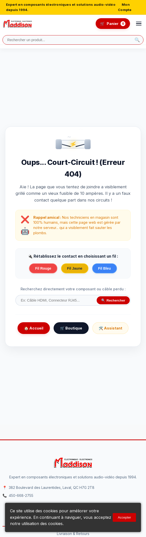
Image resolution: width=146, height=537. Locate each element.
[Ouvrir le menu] (138, 24)
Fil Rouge (43, 268)
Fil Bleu (104, 268)
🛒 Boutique (71, 328)
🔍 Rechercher (113, 300)
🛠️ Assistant (110, 328)
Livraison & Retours (73, 534)
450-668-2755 (21, 495)
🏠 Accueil (33, 328)
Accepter (124, 517)
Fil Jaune (74, 268)
